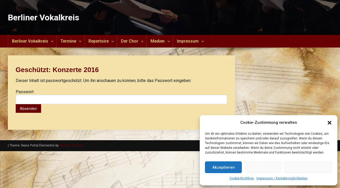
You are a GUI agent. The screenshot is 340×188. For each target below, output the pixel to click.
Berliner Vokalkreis (43, 17)
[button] (329, 122)
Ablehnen (263, 167)
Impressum (188, 41)
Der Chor (129, 41)
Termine (68, 41)
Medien (158, 41)
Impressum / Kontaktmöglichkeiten (282, 178)
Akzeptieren (223, 167)
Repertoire (98, 41)
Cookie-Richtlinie (242, 178)
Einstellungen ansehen (308, 167)
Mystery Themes (71, 145)
